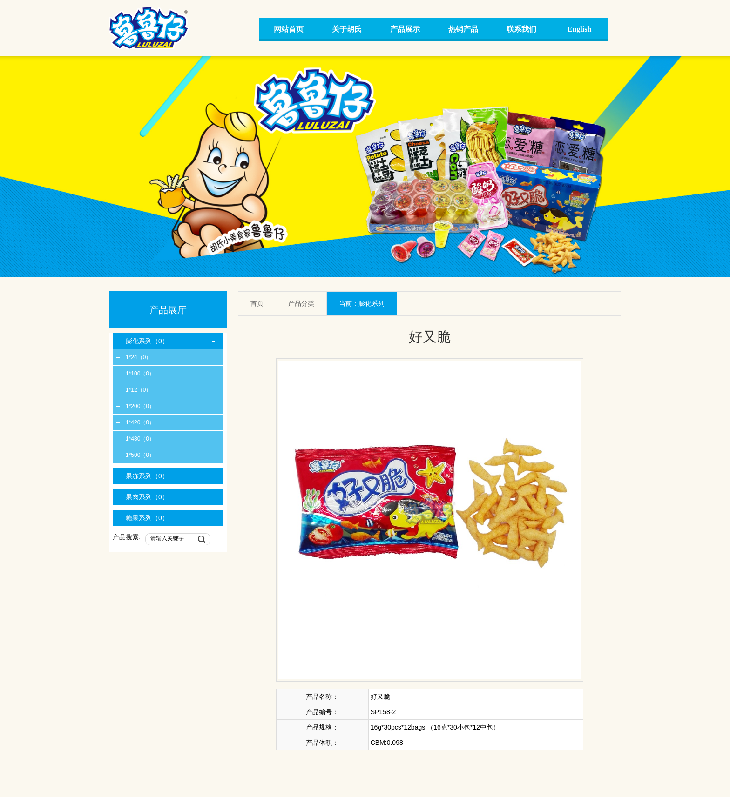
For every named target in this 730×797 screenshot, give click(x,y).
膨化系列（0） (147, 341)
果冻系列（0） (147, 476)
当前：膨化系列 (362, 303)
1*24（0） (138, 357)
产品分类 (301, 303)
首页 (257, 303)
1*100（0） (140, 373)
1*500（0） (140, 455)
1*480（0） (140, 438)
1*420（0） (140, 422)
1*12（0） (138, 390)
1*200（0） (140, 406)
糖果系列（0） (147, 518)
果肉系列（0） (147, 497)
